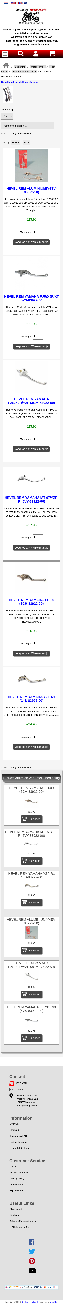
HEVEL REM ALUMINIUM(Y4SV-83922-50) (31, 190)
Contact (21, 1089)
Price (26, 142)
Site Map (14, 1130)
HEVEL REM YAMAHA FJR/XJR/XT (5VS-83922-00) (31, 298)
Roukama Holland (29, 1302)
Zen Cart (54, 1302)
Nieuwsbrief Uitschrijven (22, 1148)
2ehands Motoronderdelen (23, 1221)
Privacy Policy (17, 1178)
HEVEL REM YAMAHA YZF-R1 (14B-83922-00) (31, 698)
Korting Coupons (18, 1142)
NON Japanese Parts (20, 1227)
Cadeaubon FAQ (18, 1136)
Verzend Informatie (19, 1172)
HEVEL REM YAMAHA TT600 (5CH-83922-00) (31, 601)
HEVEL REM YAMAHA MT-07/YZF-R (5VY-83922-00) (31, 499)
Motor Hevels (38, 67)
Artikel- (15, 142)
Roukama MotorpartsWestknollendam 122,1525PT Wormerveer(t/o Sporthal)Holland (27, 1100)
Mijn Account (16, 1190)
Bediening (20, 67)
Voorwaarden (16, 1184)
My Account (16, 1209)
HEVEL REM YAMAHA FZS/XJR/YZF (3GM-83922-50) (31, 401)
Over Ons (15, 1124)
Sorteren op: (8, 109)
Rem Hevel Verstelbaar (24, 71)
